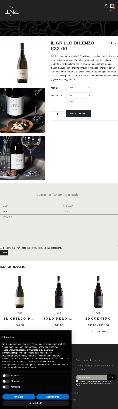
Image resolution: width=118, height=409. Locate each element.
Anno (54, 87)
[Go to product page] (20, 291)
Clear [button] (70, 101)
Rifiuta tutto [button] (19, 397)
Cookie (73, 400)
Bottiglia (57, 95)
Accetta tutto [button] (52, 397)
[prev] (111, 43)
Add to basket (78, 113)
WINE (20, 313)
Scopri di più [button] (35, 403)
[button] (110, 10)
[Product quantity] (57, 114)
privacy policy (36, 248)
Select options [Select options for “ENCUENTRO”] (98, 331)
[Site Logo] (12, 10)
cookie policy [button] (45, 353)
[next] (116, 43)
